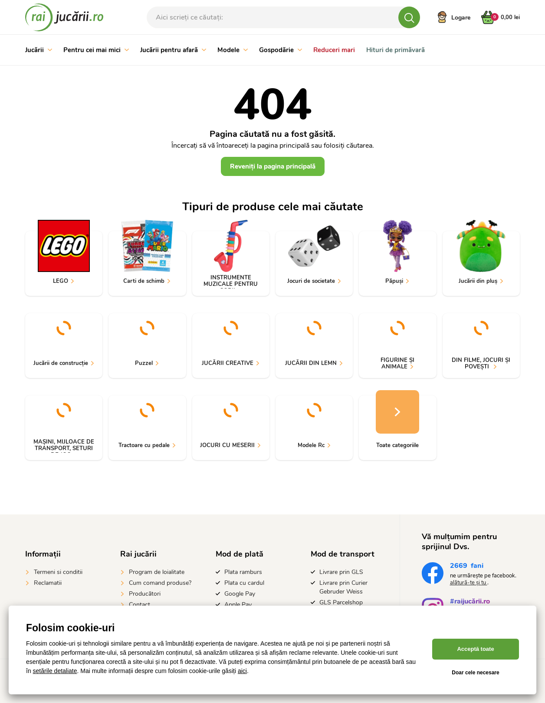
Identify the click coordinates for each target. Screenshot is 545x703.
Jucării (38, 50)
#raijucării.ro (470, 602)
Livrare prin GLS (341, 572)
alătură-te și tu (468, 583)
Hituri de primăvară (395, 50)
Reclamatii (48, 583)
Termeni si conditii (58, 572)
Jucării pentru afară (173, 50)
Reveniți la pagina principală (272, 166)
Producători (145, 594)
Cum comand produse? (160, 583)
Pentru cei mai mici (96, 50)
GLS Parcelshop (341, 602)
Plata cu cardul (244, 583)
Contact (139, 604)
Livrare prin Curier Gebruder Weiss (343, 587)
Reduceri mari (334, 50)
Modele (232, 50)
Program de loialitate (156, 572)
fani (466, 566)
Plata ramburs (243, 572)
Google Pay (239, 594)
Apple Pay (238, 604)
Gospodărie (280, 50)
